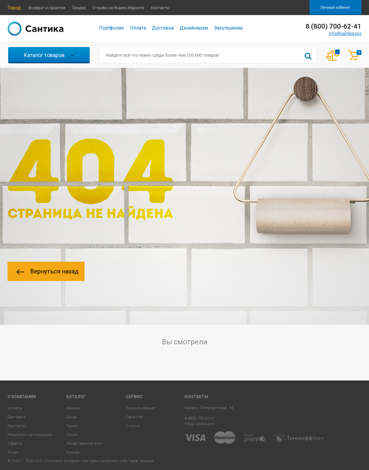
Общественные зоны (84, 443)
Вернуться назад (48, 271)
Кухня (71, 434)
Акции (13, 452)
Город (14, 8)
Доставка (163, 28)
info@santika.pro (345, 33)
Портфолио (111, 28)
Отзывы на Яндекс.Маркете (118, 7)
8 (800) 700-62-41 (199, 418)
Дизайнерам (194, 28)
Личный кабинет (335, 7)
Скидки (78, 7)
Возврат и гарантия (47, 7)
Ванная (73, 408)
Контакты (160, 7)
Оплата (138, 28)
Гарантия (134, 417)
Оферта (15, 443)
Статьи (132, 426)
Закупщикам (228, 28)
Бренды (73, 452)
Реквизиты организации (30, 434)
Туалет (72, 426)
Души (71, 417)
